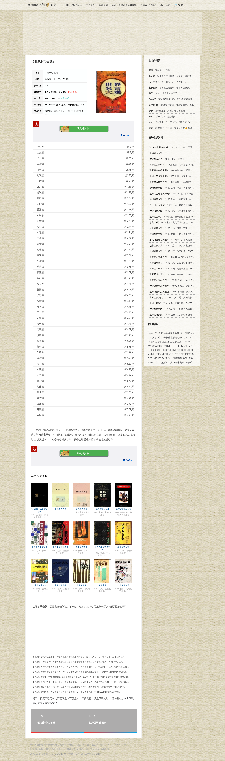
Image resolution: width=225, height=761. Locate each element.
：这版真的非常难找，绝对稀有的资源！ (170, 99)
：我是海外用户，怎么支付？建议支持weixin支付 (173, 122)
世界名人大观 (61, 509)
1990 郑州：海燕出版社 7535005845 (174, 268)
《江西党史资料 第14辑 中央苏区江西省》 (175, 362)
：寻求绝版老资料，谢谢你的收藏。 (169, 87)
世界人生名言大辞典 (102, 548)
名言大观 (102, 585)
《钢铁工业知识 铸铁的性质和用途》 (165, 333)
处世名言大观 (123, 585)
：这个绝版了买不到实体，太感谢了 (167, 110)
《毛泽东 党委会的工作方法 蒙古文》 (166, 341)
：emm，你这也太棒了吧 (162, 93)
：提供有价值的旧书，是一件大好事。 (167, 81)
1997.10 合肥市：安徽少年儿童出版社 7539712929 (183, 256)
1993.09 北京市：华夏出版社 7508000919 (179, 193)
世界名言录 (81, 585)
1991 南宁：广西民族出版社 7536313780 (178, 239)
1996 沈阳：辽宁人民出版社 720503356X (177, 297)
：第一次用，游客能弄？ (162, 116)
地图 (99, 753)
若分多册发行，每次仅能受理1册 (68, 111)
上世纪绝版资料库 (73, 5)
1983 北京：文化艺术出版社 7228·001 (172, 222)
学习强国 (103, 5)
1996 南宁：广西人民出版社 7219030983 (177, 308)
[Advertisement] (112, 33)
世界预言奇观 (61, 585)
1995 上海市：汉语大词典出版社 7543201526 (182, 147)
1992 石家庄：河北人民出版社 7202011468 (180, 280)
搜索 (180, 5)
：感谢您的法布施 (158, 70)
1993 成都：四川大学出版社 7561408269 (176, 314)
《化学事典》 (154, 349)
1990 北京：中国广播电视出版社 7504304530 (178, 245)
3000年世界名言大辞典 (39, 510)
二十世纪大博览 (39, 585)
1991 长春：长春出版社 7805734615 (175, 164)
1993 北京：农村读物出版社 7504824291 (176, 210)
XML (94, 753)
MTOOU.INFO (58, 753)
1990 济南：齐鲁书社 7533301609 (172, 274)
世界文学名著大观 (40, 547)
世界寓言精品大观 (123, 509)
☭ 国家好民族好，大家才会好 (155, 5)
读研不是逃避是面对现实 (124, 5)
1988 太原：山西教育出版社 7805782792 (176, 199)
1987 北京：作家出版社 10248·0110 (175, 176)
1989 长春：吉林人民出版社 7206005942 (177, 205)
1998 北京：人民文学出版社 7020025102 (176, 262)
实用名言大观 (81, 547)
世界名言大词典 (102, 509)
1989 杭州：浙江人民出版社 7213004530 (176, 187)
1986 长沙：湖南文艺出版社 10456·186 (175, 228)
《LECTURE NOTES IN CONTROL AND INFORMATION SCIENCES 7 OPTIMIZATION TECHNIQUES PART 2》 (171, 354)
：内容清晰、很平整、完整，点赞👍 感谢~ (170, 127)
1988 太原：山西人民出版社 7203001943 (176, 233)
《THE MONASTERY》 (184, 345)
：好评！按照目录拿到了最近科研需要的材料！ (173, 76)
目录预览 (72, 91)
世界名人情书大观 (61, 547)
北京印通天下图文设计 (167, 158)
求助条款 (90, 5)
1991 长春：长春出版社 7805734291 (172, 303)
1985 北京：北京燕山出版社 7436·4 (172, 216)
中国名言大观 (123, 547)
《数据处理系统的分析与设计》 (177, 337)
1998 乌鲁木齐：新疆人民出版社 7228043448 (180, 170)
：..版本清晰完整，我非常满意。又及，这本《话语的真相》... (181, 104)
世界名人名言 (81, 509)
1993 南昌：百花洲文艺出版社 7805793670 (179, 181)
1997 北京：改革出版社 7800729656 (174, 251)
